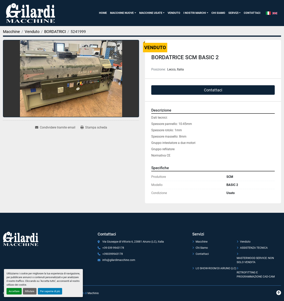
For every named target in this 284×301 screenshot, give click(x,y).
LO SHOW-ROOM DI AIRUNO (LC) (216, 268)
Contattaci (252, 12)
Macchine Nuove (122, 12)
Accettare (14, 291)
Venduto (174, 12)
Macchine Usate (150, 12)
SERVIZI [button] (233, 12)
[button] (123, 13)
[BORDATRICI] (55, 31)
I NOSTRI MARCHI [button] (194, 12)
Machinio (93, 293)
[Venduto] (32, 31)
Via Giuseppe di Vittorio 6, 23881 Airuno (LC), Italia (133, 241)
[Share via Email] (55, 127)
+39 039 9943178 (113, 247)
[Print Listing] (94, 127)
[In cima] (278, 292)
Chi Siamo (218, 12)
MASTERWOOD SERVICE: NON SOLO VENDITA (255, 260)
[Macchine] (11, 31)
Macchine (201, 241)
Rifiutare (29, 291)
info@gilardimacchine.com (118, 260)
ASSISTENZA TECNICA (254, 247)
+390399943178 (112, 253)
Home (103, 12)
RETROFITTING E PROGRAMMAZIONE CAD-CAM (256, 274)
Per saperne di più (50, 291)
